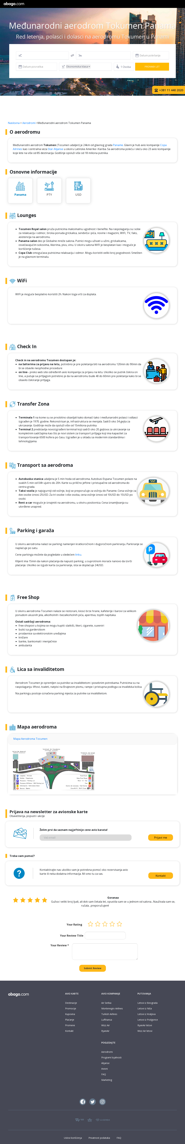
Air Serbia (106, 1002)
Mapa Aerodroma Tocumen (30, 739)
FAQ (103, 1074)
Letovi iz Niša (144, 1008)
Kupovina (70, 1014)
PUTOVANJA (144, 993)
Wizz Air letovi (144, 1030)
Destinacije (71, 1002)
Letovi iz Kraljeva (146, 1014)
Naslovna (14, 123)
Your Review (59, 945)
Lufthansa (106, 1019)
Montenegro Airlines (112, 1008)
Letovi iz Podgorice (147, 1019)
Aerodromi (29, 123)
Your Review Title (71, 935)
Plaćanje (69, 1019)
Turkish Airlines (109, 1014)
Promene (70, 1025)
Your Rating (74, 924)
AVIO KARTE (72, 993)
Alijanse (105, 1063)
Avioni (104, 1068)
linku (78, 554)
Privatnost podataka (99, 1137)
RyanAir (105, 1030)
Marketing (106, 1079)
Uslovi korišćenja (73, 1137)
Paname (118, 145)
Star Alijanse (55, 149)
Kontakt (161, 876)
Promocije (70, 1008)
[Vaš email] (86, 837)
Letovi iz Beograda (147, 1002)
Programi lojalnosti (111, 1057)
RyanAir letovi (144, 1025)
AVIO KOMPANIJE (110, 993)
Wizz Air (105, 1025)
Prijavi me (160, 837)
